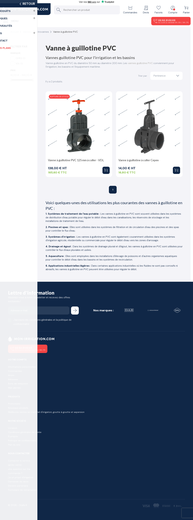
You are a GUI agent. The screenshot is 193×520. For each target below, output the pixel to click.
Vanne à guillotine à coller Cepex (138, 160)
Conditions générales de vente (24, 432)
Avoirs (11, 375)
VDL (19, 63)
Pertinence (167, 76)
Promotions (14, 403)
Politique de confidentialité (22, 440)
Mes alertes (14, 387)
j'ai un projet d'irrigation (20, 477)
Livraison (12, 428)
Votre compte (17, 359)
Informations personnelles (22, 366)
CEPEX (20, 58)
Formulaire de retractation (22, 489)
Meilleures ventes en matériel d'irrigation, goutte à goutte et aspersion (46, 412)
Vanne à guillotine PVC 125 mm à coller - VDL (76, 160)
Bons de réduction (18, 383)
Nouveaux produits (18, 407)
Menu (15, 21)
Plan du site (14, 444)
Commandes (15, 371)
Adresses (13, 379)
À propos (13, 436)
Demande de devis (18, 481)
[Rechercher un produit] (87, 9)
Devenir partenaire (18, 485)
